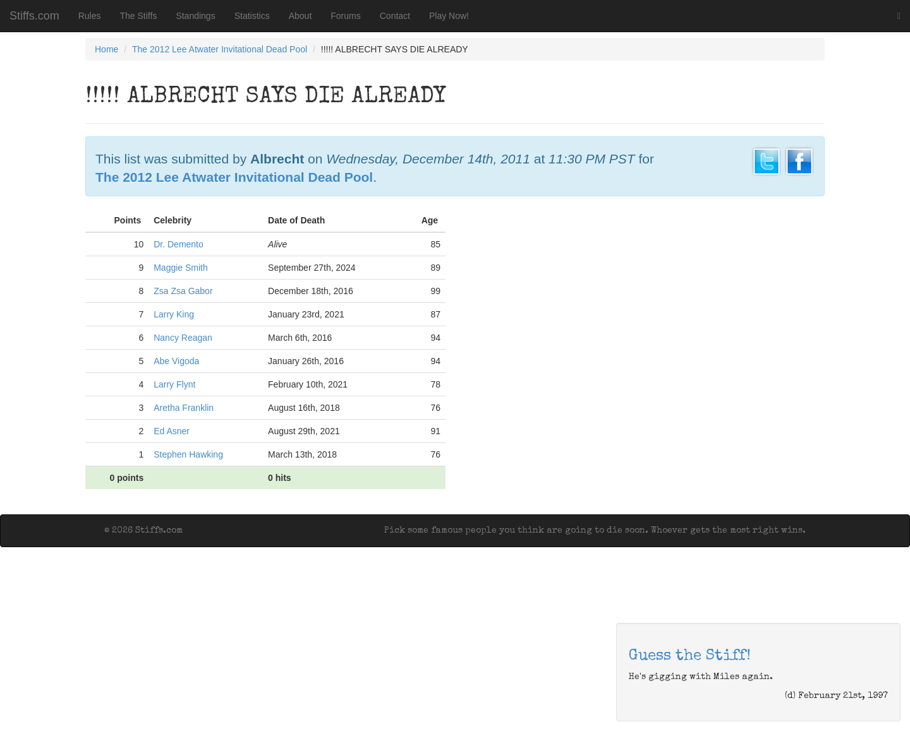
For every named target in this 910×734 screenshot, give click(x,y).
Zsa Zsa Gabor (183, 291)
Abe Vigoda (176, 361)
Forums (345, 16)
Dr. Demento (178, 244)
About (300, 16)
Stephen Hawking (188, 454)
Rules (89, 16)
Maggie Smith (181, 268)
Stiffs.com (34, 15)
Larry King (174, 314)
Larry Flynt (174, 384)
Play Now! (449, 16)
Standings (195, 16)
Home (106, 49)
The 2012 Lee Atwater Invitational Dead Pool (219, 49)
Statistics (252, 16)
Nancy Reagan (183, 338)
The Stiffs (138, 16)
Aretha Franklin (184, 408)
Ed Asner (172, 431)
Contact (395, 16)
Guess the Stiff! (690, 656)
